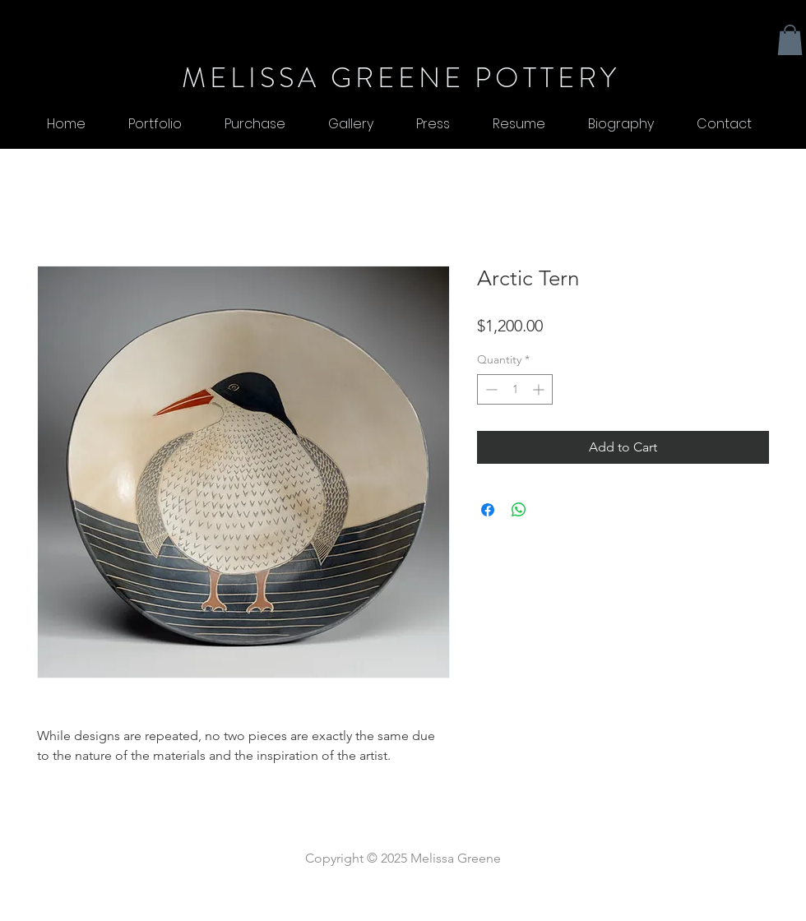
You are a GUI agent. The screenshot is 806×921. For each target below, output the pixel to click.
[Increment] (540, 389)
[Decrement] (489, 389)
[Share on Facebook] (488, 510)
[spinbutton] (515, 389)
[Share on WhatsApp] (519, 510)
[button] (790, 40)
